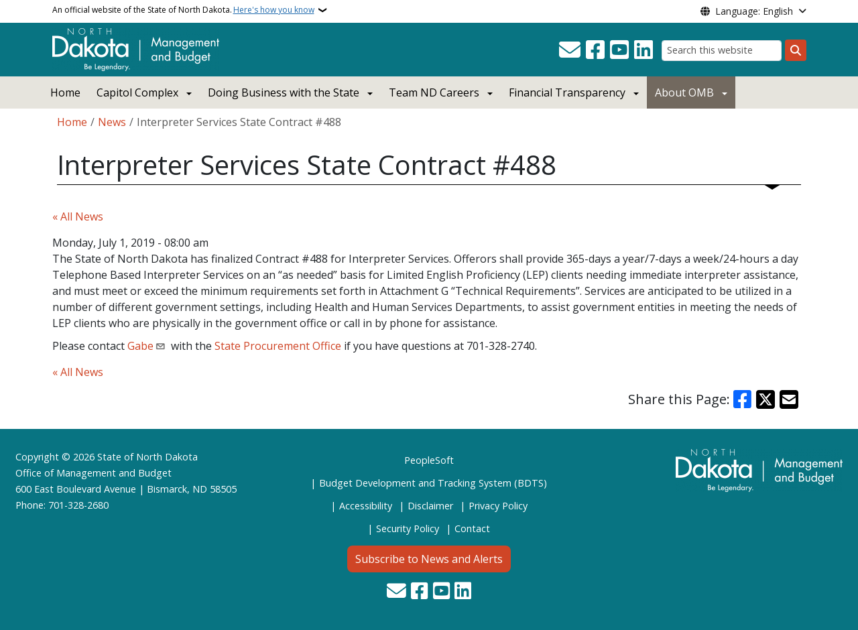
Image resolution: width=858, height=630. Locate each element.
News (112, 122)
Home (65, 92)
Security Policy (407, 528)
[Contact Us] (569, 50)
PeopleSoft (429, 460)
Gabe (140, 345)
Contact (472, 528)
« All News (77, 216)
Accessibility (365, 505)
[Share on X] (765, 399)
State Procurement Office (277, 345)
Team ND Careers (434, 92)
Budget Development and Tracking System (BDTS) (433, 483)
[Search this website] (722, 50)
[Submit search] (795, 50)
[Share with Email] (789, 399)
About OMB (684, 92)
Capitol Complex (137, 92)
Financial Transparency (567, 92)
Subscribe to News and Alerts (429, 559)
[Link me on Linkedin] (643, 50)
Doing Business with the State (283, 92)
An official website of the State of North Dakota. (183, 10)
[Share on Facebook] (742, 399)
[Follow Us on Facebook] (595, 50)
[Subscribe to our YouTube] (619, 50)
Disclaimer (430, 505)
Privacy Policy (498, 505)
